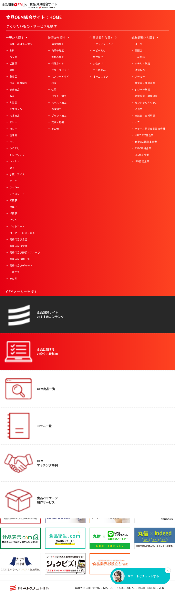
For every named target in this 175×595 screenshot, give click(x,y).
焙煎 (53, 89)
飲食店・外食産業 (145, 83)
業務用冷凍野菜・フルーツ (25, 252)
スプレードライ (60, 76)
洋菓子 (13, 213)
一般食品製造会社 (20, 309)
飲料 (12, 50)
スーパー (140, 44)
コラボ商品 (99, 70)
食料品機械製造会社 (21, 352)
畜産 (12, 96)
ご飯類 (13, 63)
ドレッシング (17, 155)
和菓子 (13, 200)
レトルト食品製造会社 (22, 359)
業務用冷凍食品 (18, 239)
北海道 (55, 309)
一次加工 (15, 272)
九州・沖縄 (57, 355)
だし (12, 142)
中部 (53, 329)
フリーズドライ (60, 70)
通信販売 (140, 70)
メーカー (140, 76)
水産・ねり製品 (18, 83)
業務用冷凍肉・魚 (20, 259)
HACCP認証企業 (144, 135)
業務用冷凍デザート (21, 265)
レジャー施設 (142, 89)
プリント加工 (59, 116)
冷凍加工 (56, 109)
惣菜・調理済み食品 (21, 44)
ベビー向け (99, 50)
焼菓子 (13, 207)
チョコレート (17, 194)
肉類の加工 (57, 50)
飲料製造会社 (17, 326)
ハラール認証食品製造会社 (150, 129)
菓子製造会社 (17, 339)
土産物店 (140, 57)
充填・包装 (57, 122)
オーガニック (100, 76)
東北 (53, 316)
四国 (53, 348)
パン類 (13, 57)
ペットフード (17, 226)
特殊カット (57, 63)
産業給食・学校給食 (146, 96)
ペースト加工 (59, 102)
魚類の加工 (57, 57)
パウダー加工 (59, 96)
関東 (53, 322)
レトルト (15, 161)
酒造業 (138, 109)
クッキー (15, 187)
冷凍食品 (15, 116)
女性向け (98, 63)
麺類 (12, 70)
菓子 (12, 168)
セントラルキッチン (146, 102)
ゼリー (13, 122)
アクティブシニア (103, 44)
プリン (13, 220)
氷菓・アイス (17, 174)
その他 (13, 278)
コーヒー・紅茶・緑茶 (22, 233)
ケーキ (13, 181)
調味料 (13, 135)
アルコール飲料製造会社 (24, 332)
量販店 (138, 50)
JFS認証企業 (142, 155)
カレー (13, 129)
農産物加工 (57, 44)
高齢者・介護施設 (145, 116)
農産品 (13, 76)
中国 (53, 342)
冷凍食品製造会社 (20, 365)
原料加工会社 (17, 346)
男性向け (98, 57)
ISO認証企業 (142, 161)
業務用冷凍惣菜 (18, 246)
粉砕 (53, 83)
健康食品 (15, 89)
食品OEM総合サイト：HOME (34, 17)
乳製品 (13, 102)
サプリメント (17, 109)
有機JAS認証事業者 (146, 142)
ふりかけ (15, 148)
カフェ (138, 122)
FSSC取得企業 (143, 148)
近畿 (53, 335)
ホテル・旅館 (142, 63)
